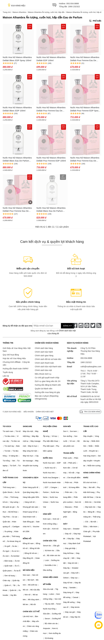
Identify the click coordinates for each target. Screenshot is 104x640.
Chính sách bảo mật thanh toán (48, 366)
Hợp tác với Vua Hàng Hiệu (14, 358)
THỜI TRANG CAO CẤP (10, 480)
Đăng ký (67, 326)
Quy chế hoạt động (11, 355)
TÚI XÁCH (7, 426)
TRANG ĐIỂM (68, 453)
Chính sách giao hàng (44, 355)
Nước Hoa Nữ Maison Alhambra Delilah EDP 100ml (50, 59)
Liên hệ (6, 376)
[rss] (98, 325)
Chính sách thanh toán (44, 363)
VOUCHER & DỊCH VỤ (30, 480)
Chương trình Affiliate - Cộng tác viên (16, 363)
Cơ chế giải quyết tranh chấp (47, 377)
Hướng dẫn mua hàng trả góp (47, 392)
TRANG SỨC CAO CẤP (90, 428)
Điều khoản (29, 412)
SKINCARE (27, 426)
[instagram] (81, 325)
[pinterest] (86, 325)
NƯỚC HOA (48, 458)
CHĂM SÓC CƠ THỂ (31, 611)
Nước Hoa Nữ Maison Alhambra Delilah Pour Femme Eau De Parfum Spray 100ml (84, 59)
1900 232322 (74, 6)
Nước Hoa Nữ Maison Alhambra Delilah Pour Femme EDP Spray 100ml (84, 109)
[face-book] (75, 325)
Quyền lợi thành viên (43, 389)
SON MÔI (67, 426)
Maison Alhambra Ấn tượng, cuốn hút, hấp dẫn (46, 12)
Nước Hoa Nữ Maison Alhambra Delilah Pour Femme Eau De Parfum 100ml (17, 210)
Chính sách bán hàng (44, 348)
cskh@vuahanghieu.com (90, 366)
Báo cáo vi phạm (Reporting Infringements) (46, 397)
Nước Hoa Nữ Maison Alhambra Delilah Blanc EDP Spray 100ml (17, 59)
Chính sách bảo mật (43, 370)
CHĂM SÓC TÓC (50, 541)
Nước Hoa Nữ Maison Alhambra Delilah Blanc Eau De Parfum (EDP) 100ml (50, 210)
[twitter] (92, 325)
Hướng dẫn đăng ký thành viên (48, 385)
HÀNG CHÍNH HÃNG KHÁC (91, 475)
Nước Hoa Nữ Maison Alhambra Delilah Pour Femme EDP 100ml (51, 159)
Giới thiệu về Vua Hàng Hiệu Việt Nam (17, 349)
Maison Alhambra (19, 12)
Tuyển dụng (8, 372)
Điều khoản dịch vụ (43, 374)
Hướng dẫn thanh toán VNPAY (15, 369)
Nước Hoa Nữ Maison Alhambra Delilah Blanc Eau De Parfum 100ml (17, 159)
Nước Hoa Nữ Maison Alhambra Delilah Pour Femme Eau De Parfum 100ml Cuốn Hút (50, 109)
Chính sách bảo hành (44, 352)
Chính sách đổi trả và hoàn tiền (48, 359)
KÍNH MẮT (47, 514)
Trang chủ (7, 12)
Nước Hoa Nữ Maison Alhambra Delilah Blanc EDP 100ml (17, 109)
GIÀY (65, 524)
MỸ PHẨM (47, 584)
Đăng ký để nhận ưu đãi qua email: (15, 326)
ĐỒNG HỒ (27, 539)
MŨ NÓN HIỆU (29, 570)
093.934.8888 (72, 3)
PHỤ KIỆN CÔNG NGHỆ (50, 428)
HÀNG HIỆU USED (50, 577)
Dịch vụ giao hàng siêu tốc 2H (47, 381)
